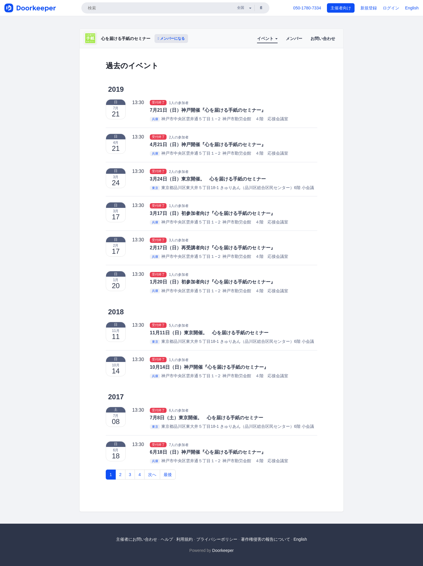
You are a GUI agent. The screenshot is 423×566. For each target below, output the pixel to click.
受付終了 (158, 102)
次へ (152, 474)
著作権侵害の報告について (265, 539)
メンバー (294, 38)
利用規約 (184, 539)
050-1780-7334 (307, 8)
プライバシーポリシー (216, 539)
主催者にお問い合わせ (136, 539)
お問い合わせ (322, 38)
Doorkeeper (223, 550)
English (412, 8)
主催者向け (340, 8)
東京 (155, 188)
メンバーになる (171, 38)
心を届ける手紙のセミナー (125, 38)
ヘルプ (167, 539)
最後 (168, 474)
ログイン (391, 8)
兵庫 (155, 119)
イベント (267, 38)
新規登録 (368, 8)
